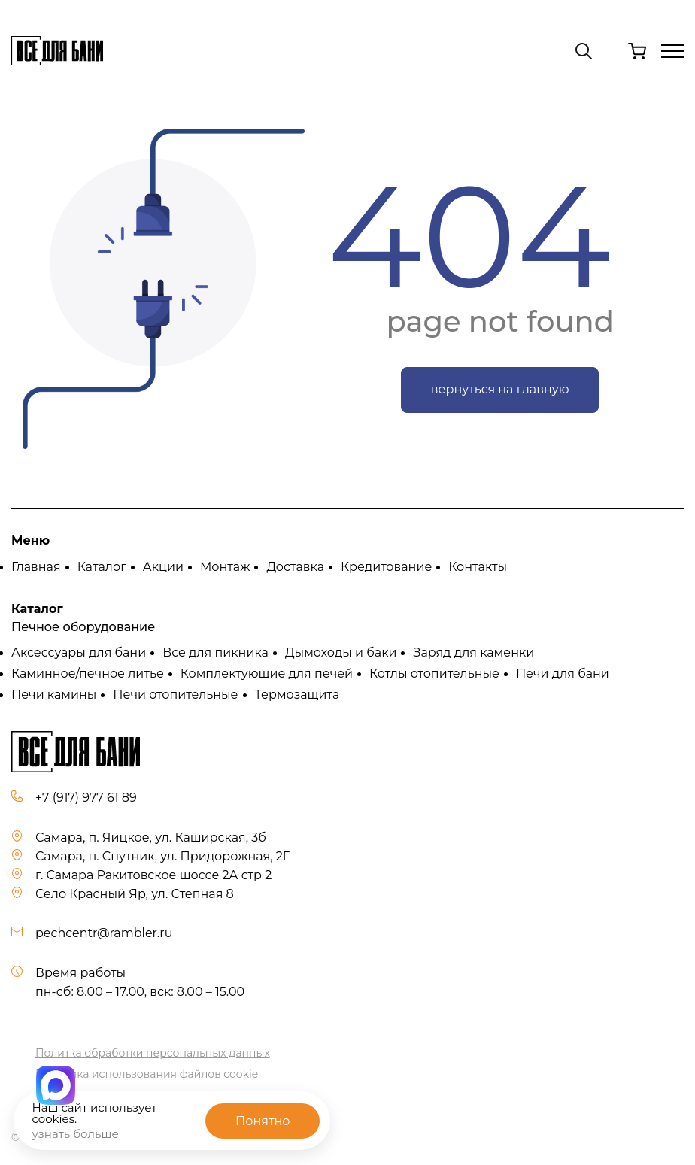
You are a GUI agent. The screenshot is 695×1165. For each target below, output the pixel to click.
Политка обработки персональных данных (152, 1053)
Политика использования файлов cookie (146, 1074)
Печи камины (53, 694)
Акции (163, 567)
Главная (36, 567)
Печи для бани (562, 673)
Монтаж (225, 567)
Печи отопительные (175, 694)
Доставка (295, 567)
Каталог (101, 567)
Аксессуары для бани (78, 652)
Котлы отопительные (434, 673)
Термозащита (297, 694)
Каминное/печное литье (87, 673)
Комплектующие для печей (267, 673)
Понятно (262, 1121)
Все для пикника (215, 652)
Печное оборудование (83, 627)
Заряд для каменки (473, 652)
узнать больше (75, 1133)
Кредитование (386, 567)
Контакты (477, 567)
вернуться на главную (500, 389)
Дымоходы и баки (341, 652)
